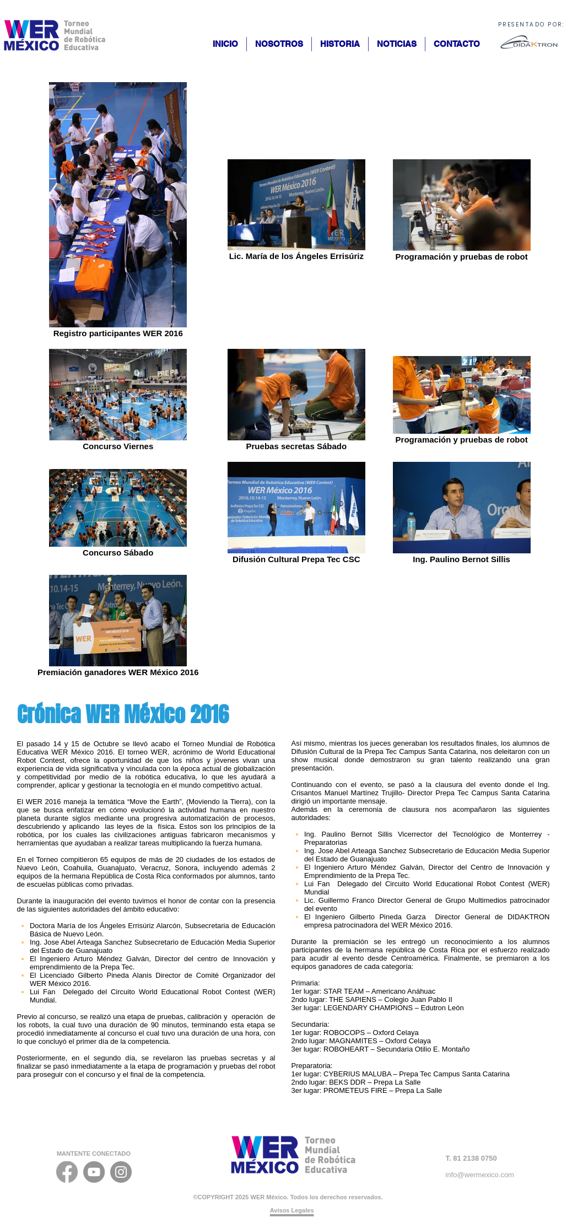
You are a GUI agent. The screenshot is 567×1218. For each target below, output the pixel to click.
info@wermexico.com (480, 1175)
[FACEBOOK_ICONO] (67, 1172)
